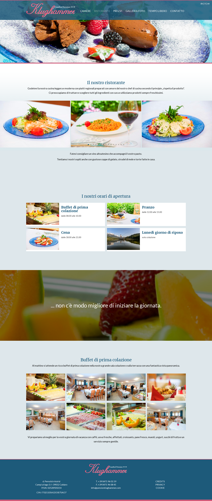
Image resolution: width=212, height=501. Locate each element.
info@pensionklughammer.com (106, 487)
